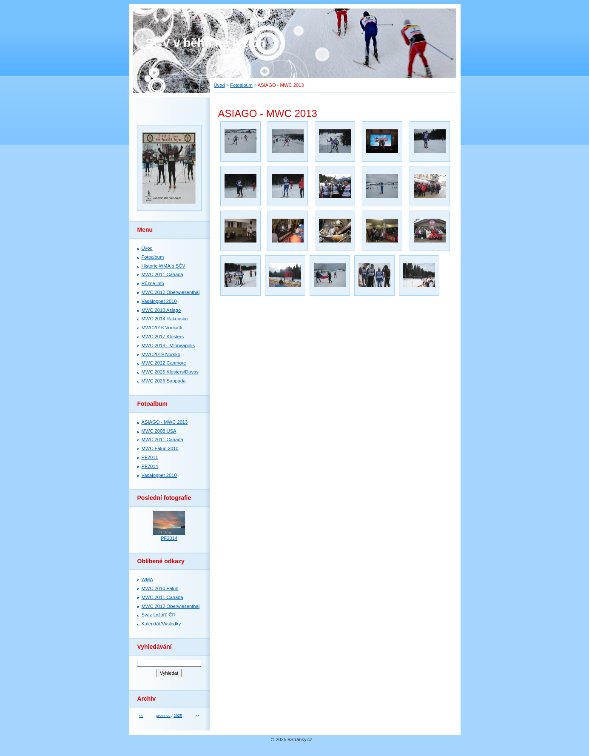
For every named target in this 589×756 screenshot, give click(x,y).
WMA (147, 579)
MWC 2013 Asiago (161, 310)
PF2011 (150, 457)
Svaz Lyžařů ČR (159, 614)
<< (141, 715)
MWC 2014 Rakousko (165, 318)
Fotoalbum (241, 85)
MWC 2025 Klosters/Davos (170, 371)
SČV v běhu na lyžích (206, 42)
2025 (178, 715)
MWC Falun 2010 (160, 448)
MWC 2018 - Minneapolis (168, 345)
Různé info (153, 283)
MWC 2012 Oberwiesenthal (171, 292)
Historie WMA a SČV (163, 265)
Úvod (219, 85)
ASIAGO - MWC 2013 (165, 422)
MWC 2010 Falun (160, 588)
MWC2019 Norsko (161, 354)
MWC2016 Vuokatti (162, 327)
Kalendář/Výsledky (161, 623)
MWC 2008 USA (159, 431)
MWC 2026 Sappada (164, 380)
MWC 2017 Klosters (163, 336)
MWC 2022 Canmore (164, 362)
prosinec (163, 715)
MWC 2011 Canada (162, 274)
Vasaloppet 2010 (159, 301)
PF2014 (150, 466)
